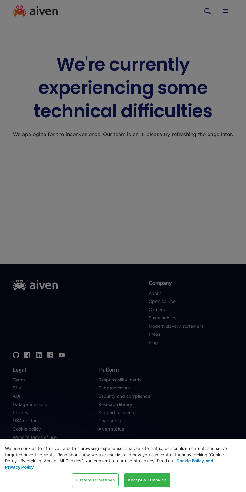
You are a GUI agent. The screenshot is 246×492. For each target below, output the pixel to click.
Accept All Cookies (147, 479)
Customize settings (95, 479)
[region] (123, 465)
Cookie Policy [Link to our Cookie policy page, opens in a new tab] (190, 460)
